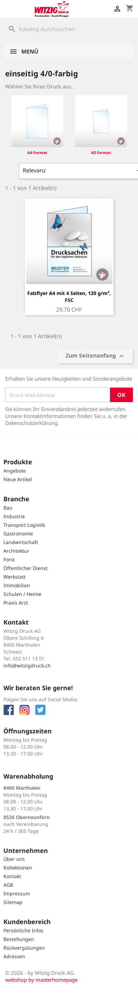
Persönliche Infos (23, 930)
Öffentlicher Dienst (25, 568)
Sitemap (12, 902)
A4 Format (37, 152)
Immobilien (16, 585)
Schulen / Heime (22, 594)
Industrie (14, 516)
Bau (7, 507)
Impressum (16, 893)
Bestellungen (18, 939)
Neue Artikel (17, 479)
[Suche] (69, 29)
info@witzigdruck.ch (27, 665)
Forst (9, 559)
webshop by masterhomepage (41, 979)
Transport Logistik (24, 525)
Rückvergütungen (24, 947)
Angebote (14, 470)
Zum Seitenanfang (96, 356)
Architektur (16, 551)
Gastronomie (18, 533)
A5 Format (101, 152)
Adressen (14, 956)
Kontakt (12, 876)
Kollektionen (17, 867)
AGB (8, 885)
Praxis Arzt (15, 602)
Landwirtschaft (20, 542)
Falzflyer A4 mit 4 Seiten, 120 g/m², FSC (69, 296)
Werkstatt (14, 576)
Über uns (14, 859)
